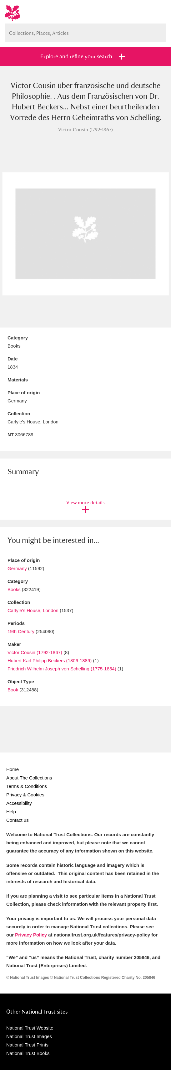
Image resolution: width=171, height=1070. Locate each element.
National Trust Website (29, 1028)
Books (14, 589)
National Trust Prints (27, 1044)
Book (13, 689)
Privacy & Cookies (25, 794)
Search (158, 31)
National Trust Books (27, 1053)
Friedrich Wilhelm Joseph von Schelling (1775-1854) (63, 668)
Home (12, 769)
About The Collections (29, 777)
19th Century (21, 631)
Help (11, 811)
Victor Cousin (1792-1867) (35, 652)
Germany (17, 568)
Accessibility (19, 803)
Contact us (17, 820)
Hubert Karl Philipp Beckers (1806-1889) (50, 660)
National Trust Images (29, 1036)
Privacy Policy (31, 934)
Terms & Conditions (26, 786)
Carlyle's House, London (33, 610)
